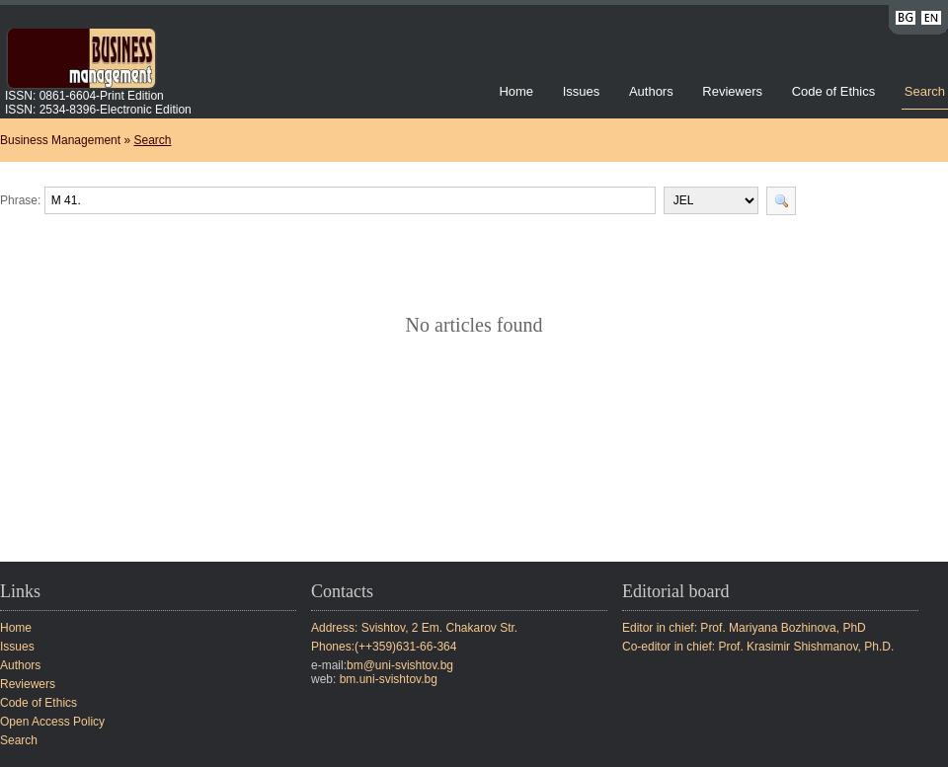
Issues (581, 91)
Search (925, 91)
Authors (651, 91)
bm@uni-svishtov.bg (400, 665)
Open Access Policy (52, 722)
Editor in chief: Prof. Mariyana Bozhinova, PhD (744, 628)
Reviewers (733, 91)
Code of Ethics (834, 91)
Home (516, 91)
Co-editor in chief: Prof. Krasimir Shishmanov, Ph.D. (758, 646)
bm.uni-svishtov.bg (388, 679)
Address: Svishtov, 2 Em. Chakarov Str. (414, 628)
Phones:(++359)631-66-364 (383, 646)
